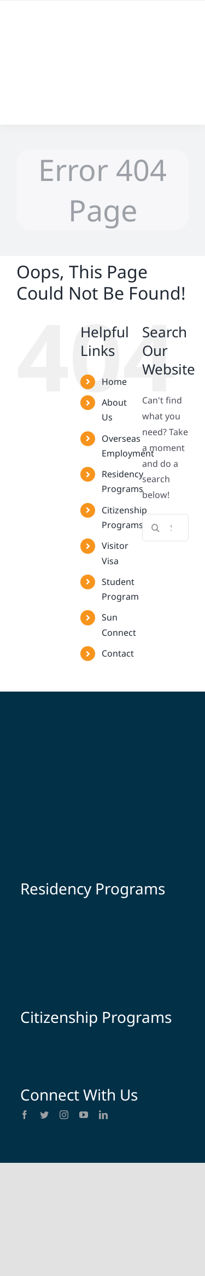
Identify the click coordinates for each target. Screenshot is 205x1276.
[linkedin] (103, 1114)
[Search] (155, 527)
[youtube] (83, 1114)
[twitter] (44, 1114)
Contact (118, 653)
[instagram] (64, 1114)
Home (114, 382)
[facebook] (24, 1114)
